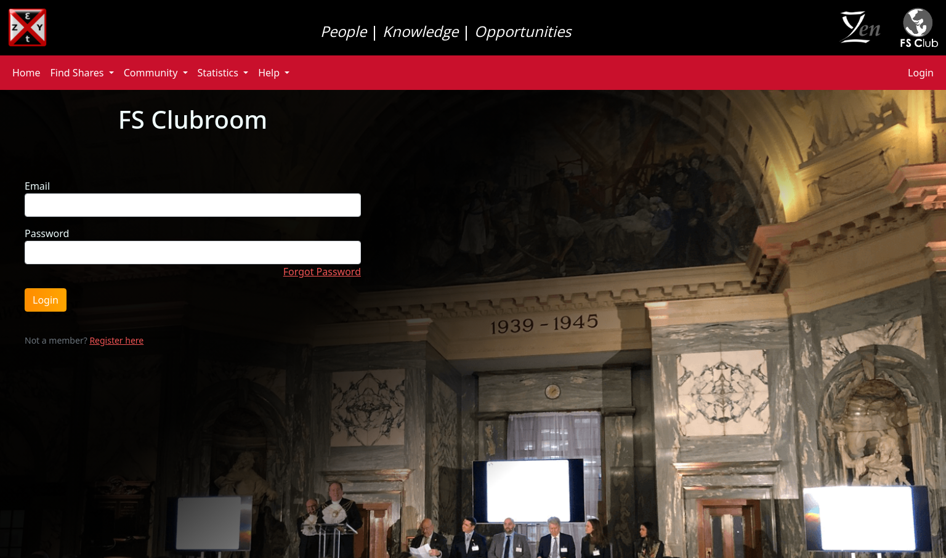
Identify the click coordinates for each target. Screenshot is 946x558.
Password (47, 233)
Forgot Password (322, 271)
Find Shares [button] (79, 72)
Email (37, 186)
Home (26, 72)
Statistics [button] (219, 72)
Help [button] (270, 72)
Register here (116, 340)
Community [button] (152, 72)
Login (921, 72)
